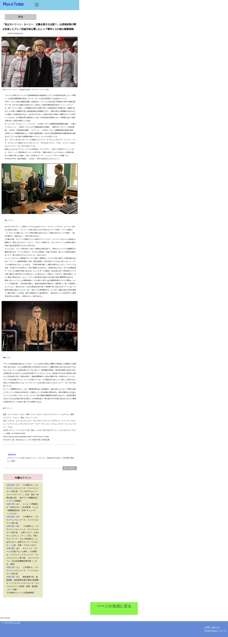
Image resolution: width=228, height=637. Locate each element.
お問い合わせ (211, 627)
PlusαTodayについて (215, 630)
